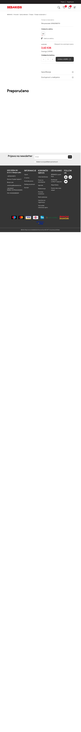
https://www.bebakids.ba (31, 229)
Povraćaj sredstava (41, 193)
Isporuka (40, 185)
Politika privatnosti (29, 184)
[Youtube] (66, 181)
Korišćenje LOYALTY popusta (56, 180)
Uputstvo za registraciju (41, 201)
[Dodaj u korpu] (65, 59)
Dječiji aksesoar (24, 14)
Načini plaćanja (42, 197)
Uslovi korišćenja (43, 177)
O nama (26, 178)
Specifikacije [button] (57, 72)
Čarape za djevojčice (40, 14)
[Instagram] (70, 177)
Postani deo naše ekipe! (56, 189)
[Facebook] (66, 177)
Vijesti (26, 174)
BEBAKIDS (9, 14)
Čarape (31, 14)
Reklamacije (42, 188)
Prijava (63, 2)
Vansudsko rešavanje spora (43, 206)
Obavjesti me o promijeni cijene (63, 44)
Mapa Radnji (54, 185)
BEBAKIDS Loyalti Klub (56, 175)
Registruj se (70, 2)
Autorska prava (28, 181)
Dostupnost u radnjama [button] (57, 77)
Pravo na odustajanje (41, 181)
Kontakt (26, 187)
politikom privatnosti (51, 162)
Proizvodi (16, 14)
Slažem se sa (47, 162)
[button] (69, 7)
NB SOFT (46, 229)
